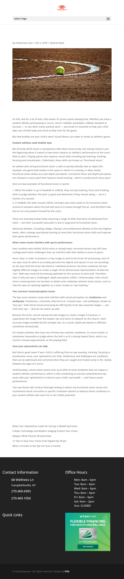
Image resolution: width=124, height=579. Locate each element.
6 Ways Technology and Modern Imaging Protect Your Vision (45, 430)
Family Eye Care (24, 42)
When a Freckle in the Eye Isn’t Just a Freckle (36, 445)
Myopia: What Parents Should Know (31, 435)
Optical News (57, 42)
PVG (67, 571)
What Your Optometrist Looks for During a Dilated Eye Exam (44, 426)
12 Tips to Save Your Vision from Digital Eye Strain (39, 440)
